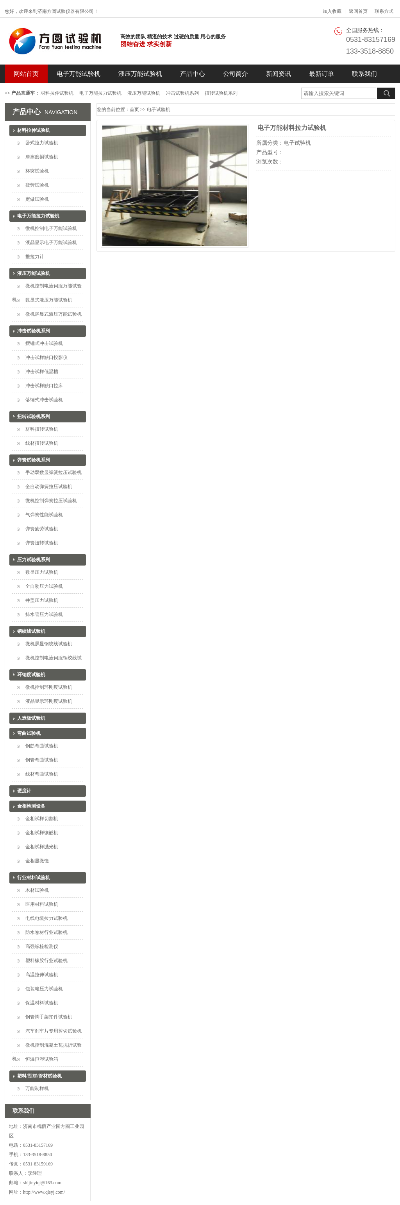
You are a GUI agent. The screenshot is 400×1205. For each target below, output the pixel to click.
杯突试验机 (37, 171)
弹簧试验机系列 (33, 460)
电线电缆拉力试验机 (46, 918)
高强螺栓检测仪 (41, 946)
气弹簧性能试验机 (44, 514)
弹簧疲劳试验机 (41, 529)
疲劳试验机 (37, 185)
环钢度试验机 (31, 674)
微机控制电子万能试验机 (51, 228)
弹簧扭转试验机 (41, 543)
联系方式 (384, 11)
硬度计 (24, 791)
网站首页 (26, 73)
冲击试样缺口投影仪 (46, 357)
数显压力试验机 (41, 572)
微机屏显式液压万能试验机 (53, 314)
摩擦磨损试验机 (41, 157)
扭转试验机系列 (221, 93)
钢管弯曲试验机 (41, 760)
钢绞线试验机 (31, 631)
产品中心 (192, 73)
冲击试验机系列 (182, 93)
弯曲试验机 (29, 733)
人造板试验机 (31, 718)
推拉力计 (34, 256)
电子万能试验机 (78, 73)
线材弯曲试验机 (41, 774)
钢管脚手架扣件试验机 (48, 1017)
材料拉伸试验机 (57, 93)
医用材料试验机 (41, 904)
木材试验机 (37, 890)
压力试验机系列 (33, 559)
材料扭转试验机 (41, 429)
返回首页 (358, 11)
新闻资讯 (278, 73)
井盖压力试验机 (41, 600)
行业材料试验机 (33, 877)
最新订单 (321, 73)
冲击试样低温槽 (41, 371)
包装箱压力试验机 (44, 988)
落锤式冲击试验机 (44, 399)
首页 (134, 109)
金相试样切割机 (41, 818)
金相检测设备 (31, 806)
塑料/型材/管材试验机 (39, 1076)
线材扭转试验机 (41, 443)
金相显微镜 (37, 861)
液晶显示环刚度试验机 (48, 701)
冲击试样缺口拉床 (44, 385)
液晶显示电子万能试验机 (51, 242)
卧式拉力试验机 (41, 142)
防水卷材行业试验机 (46, 932)
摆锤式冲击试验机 (44, 343)
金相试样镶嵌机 (41, 832)
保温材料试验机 (41, 1003)
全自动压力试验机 (44, 586)
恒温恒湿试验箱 (41, 1059)
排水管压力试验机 (44, 614)
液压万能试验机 (140, 73)
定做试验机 (37, 199)
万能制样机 (37, 1088)
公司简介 (235, 73)
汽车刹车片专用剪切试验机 (53, 1031)
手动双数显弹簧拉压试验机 (53, 472)
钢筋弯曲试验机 (41, 746)
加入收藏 (332, 11)
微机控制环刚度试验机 (48, 687)
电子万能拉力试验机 (100, 93)
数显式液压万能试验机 (48, 300)
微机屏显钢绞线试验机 (48, 643)
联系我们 (364, 73)
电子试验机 (158, 109)
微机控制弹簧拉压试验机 (51, 500)
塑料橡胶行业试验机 (46, 960)
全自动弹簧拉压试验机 (48, 486)
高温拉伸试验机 (41, 974)
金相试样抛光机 (41, 846)
